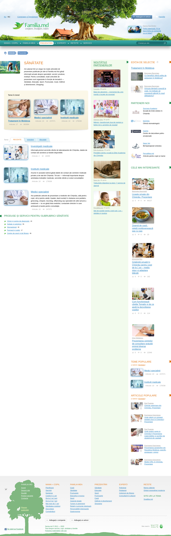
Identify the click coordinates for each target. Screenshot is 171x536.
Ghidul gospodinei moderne (154, 490)
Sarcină (48, 490)
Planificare (50, 488)
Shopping (98, 504)
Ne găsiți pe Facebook (15, 529)
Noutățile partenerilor (103, 64)
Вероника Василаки (151, 73)
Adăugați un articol (143, 17)
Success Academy (150, 108)
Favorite (162, 17)
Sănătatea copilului (53, 506)
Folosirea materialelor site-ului (56, 531)
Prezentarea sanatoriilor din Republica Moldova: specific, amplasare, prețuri (155, 450)
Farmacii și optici (13, 230)
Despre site (25, 490)
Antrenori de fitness (126, 493)
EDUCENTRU (137, 259)
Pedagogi (123, 490)
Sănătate (141, 365)
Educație (98, 490)
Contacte (24, 498)
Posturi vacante (27, 496)
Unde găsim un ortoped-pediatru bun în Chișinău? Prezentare (154, 419)
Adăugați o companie (57, 520)
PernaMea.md (98, 208)
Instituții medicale (70, 118)
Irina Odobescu (137, 338)
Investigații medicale (42, 146)
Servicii (87, 43)
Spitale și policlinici (14, 224)
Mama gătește (149, 488)
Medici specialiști (43, 118)
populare (30, 140)
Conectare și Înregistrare (27, 17)
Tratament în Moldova (19, 121)
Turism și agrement (77, 504)
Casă (72, 488)
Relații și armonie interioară (80, 506)
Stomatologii (12, 227)
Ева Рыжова (148, 403)
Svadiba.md (148, 499)
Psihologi (122, 488)
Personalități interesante (79, 509)
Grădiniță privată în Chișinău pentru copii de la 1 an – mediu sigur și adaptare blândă (142, 267)
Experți (61, 43)
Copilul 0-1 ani (51, 496)
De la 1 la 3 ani (51, 498)
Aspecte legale (75, 501)
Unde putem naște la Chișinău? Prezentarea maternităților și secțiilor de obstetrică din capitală (154, 434)
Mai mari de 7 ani (52, 504)
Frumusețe (74, 493)
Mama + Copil (11, 43)
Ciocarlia (96, 89)
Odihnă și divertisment (103, 501)
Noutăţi (24, 493)
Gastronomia (75, 512)
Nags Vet (97, 180)
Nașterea (49, 493)
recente (17, 140)
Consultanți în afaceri (127, 496)
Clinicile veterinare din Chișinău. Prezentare (152, 407)
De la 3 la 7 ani (51, 501)
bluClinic (146, 121)
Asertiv (145, 131)
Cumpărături (50, 512)
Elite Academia (98, 150)
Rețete (75, 43)
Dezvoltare (50, 509)
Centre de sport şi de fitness (18, 233)
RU (5, 17)
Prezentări (46, 43)
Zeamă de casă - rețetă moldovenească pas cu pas (142, 228)
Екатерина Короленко (152, 415)
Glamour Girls (98, 119)
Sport (72, 498)
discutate (42, 140)
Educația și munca (77, 496)
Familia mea (29, 43)
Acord (23, 488)
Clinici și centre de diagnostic (18, 221)
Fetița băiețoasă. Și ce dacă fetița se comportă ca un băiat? (152, 31)
